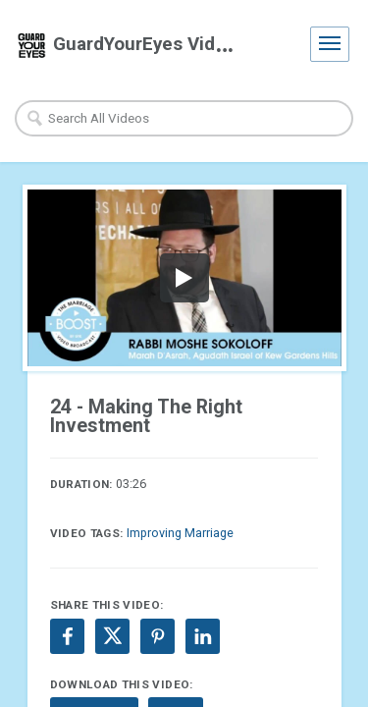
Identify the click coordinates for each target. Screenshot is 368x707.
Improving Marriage (180, 532)
